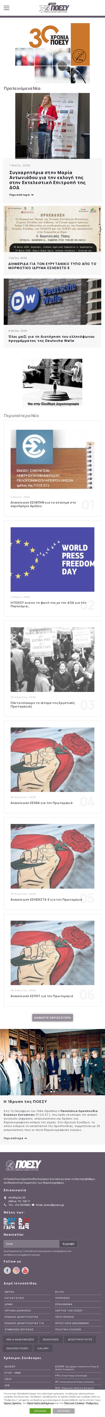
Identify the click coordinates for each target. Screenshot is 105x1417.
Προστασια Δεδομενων (72, 1323)
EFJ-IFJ (59, 1292)
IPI (74, 1382)
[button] (51, 1091)
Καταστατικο (14, 1298)
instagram (91, 6)
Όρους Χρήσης (12, 1403)
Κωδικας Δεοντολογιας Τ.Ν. (24, 1323)
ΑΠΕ (7, 1385)
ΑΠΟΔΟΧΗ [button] (40, 1411)
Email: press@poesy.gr (50, 1205)
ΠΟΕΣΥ (54, 8)
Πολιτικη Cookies (68, 1329)
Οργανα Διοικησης (18, 1310)
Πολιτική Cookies (74, 1403)
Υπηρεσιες (62, 1298)
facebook (84, 6)
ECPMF (77, 1368)
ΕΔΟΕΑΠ (10, 1366)
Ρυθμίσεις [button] (92, 1403)
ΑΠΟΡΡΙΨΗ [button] (63, 1411)
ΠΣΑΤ (8, 1379)
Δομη (9, 1304)
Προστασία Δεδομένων (40, 1403)
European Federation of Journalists (9, 1223)
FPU (71, 1375)
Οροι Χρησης (64, 1317)
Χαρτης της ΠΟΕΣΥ (69, 1310)
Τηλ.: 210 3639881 (19, 1205)
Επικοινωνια (63, 1304)
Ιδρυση (9, 1292)
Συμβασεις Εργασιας (19, 1329)
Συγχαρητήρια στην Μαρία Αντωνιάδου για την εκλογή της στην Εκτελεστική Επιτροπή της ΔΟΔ (47, 179)
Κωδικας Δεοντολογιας (21, 1317)
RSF (74, 1388)
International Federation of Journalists (24, 1223)
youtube (98, 6)
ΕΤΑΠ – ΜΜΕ (13, 1372)
